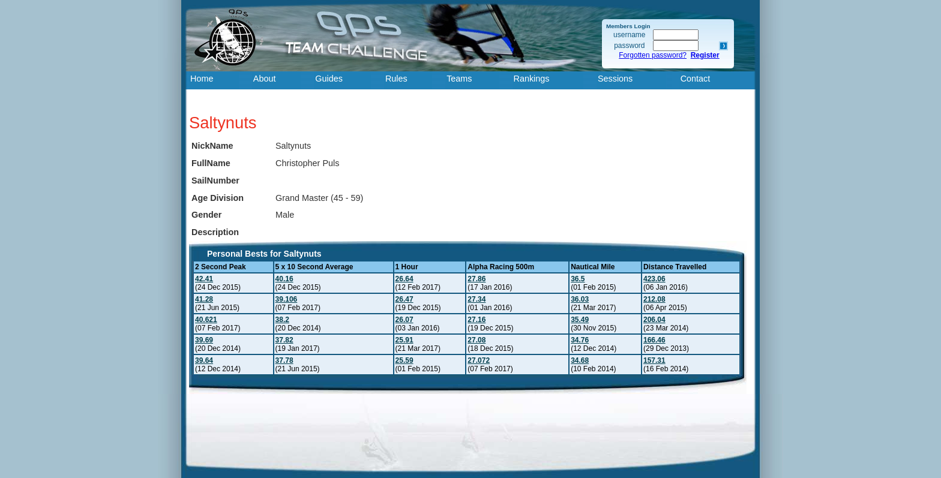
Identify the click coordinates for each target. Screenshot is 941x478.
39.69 (204, 340)
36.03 (580, 299)
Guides (329, 78)
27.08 (476, 340)
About (264, 78)
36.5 (578, 279)
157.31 (654, 360)
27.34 (476, 299)
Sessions (615, 78)
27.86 (476, 279)
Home (201, 78)
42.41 (204, 279)
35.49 (580, 319)
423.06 (654, 279)
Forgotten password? (653, 55)
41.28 (204, 299)
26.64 (404, 279)
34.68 (580, 360)
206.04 (654, 319)
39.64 (204, 360)
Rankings (532, 78)
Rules (396, 78)
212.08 (654, 299)
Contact (696, 78)
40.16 (284, 279)
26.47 (404, 299)
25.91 (404, 340)
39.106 (286, 299)
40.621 (206, 319)
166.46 (654, 340)
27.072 (478, 360)
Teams (459, 78)
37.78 (284, 360)
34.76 (580, 340)
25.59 (404, 360)
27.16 (476, 319)
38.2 (282, 319)
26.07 (404, 319)
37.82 (284, 340)
